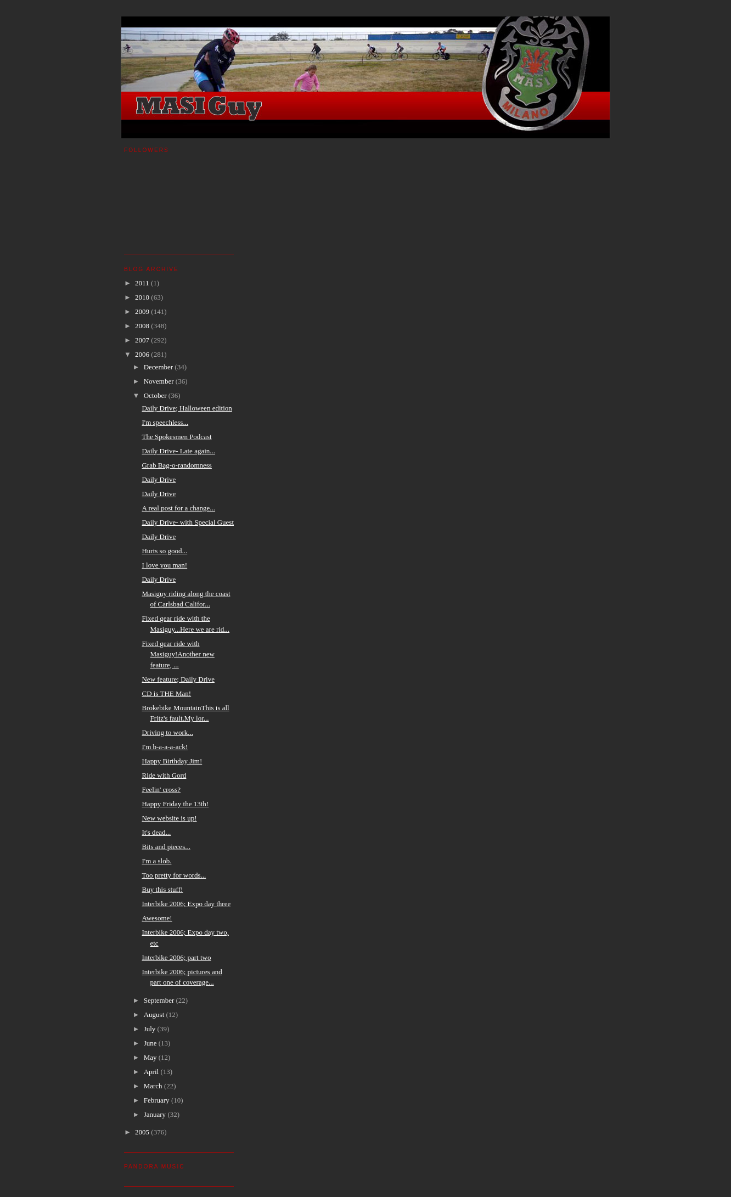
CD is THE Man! (166, 693)
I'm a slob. (156, 861)
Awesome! (157, 918)
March (154, 1086)
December (159, 367)
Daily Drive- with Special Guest (188, 522)
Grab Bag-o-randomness (176, 465)
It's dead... (156, 832)
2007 (143, 340)
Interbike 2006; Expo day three (186, 904)
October (156, 395)
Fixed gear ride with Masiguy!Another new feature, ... (178, 654)
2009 (143, 311)
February (157, 1100)
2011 (143, 283)
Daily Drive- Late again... (178, 451)
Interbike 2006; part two (176, 957)
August (155, 1014)
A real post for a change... (178, 508)
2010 (143, 297)
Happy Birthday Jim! (172, 761)
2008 (143, 326)
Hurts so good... (164, 551)
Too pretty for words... (174, 875)
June (151, 1043)
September (160, 1000)
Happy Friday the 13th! (175, 804)
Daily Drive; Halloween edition (187, 408)
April (152, 1071)
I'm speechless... (165, 422)
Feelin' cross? (161, 789)
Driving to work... (167, 732)
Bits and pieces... (166, 846)
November (160, 381)
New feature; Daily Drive (178, 679)
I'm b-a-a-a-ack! (165, 747)
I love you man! (164, 565)
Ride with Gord (164, 775)
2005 (143, 1132)
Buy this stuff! (162, 889)
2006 (143, 354)
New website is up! (169, 818)
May (151, 1057)
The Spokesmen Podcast (176, 436)
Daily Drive (159, 479)
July (151, 1029)
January (156, 1114)
